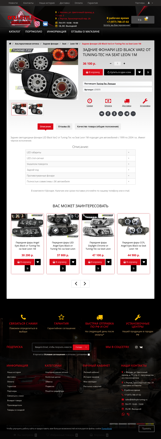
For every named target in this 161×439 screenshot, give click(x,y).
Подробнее (107, 428)
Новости (78, 2)
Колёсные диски (53, 377)
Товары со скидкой (16, 410)
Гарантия (64, 2)
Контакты (94, 2)
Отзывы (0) (64, 126)
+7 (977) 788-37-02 (118, 22)
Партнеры (139, 3)
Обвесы (49, 381)
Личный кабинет (91, 372)
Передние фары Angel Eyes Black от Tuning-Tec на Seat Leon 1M (27, 245)
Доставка (34, 2)
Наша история (16, 2)
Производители (14, 405)
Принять (146, 428)
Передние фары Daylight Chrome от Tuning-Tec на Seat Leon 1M (98, 245)
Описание (45, 126)
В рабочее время (118, 18)
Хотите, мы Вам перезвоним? (117, 25)
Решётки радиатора (54, 391)
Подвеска (49, 386)
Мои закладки (90, 381)
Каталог (14, 31)
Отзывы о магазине (85, 31)
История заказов (91, 377)
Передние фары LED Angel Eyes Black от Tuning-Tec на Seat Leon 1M (62, 245)
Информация (56, 31)
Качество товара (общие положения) (98, 126)
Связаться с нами (15, 395)
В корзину (24, 261)
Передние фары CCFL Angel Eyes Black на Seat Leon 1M (133, 245)
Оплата (49, 2)
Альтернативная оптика (56, 372)
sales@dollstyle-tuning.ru (134, 399)
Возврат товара (14, 400)
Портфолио (33, 31)
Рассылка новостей (92, 386)
